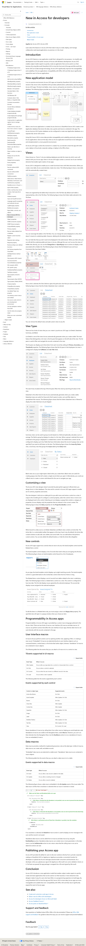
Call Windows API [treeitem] (11, 95)
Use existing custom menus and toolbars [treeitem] (14, 296)
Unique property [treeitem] (11, 284)
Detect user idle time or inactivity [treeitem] (13, 148)
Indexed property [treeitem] (11, 196)
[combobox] (11, 14)
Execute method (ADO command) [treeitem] (13, 168)
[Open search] (78, 2)
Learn (27, 12)
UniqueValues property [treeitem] (13, 288)
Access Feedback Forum (36, 901)
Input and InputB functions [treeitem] (14, 199)
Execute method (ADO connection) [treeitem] (13, 173)
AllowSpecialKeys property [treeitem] (14, 84)
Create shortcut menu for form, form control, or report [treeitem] (14, 127)
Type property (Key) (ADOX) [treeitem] (14, 279)
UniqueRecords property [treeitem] (13, 286)
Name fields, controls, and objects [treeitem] (14, 211)
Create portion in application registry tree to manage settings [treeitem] (14, 122)
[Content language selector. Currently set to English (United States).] (9, 941)
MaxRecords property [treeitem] (12, 208)
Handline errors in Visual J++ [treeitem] (14, 185)
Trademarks (69, 945)
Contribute (29, 945)
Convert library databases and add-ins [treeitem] (13, 108)
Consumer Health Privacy (47, 945)
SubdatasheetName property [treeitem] (14, 270)
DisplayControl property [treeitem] (13, 160)
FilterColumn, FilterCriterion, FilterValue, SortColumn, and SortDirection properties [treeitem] (14, 180)
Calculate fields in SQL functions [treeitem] (13, 92)
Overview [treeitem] (7, 22)
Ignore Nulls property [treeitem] (12, 187)
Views (28, 35)
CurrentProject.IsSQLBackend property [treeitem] (13, 132)
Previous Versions (14, 945)
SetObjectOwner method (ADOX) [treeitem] (13, 255)
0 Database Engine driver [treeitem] (13, 68)
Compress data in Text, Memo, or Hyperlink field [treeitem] (13, 99)
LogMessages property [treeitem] (13, 205)
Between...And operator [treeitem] (13, 88)
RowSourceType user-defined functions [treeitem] (14, 246)
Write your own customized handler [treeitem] (14, 316)
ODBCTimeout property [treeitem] (13, 224)
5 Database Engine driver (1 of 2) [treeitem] (14, 71)
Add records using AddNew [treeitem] (14, 79)
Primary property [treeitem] (11, 229)
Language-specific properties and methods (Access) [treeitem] (14, 202)
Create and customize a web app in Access (41, 894)
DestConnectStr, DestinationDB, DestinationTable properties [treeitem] (14, 142)
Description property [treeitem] (12, 138)
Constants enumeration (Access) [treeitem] (13, 103)
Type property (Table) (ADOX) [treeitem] (14, 281)
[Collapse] (20, 11)
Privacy (36, 945)
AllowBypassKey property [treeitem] (13, 81)
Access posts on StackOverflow (38, 903)
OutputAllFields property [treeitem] (13, 226)
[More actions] (81, 12)
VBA (31, 12)
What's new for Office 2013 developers (40, 896)
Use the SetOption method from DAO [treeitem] (14, 307)
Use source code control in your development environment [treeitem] (14, 302)
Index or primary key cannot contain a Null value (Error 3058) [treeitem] (14, 192)
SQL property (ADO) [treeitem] (12, 265)
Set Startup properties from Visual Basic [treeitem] (14, 250)
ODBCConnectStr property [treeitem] (14, 221)
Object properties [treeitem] (11, 219)
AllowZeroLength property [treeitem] (14, 86)
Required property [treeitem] (12, 242)
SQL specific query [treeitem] (12, 267)
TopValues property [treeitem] (12, 272)
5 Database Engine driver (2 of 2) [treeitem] (14, 76)
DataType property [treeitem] (12, 135)
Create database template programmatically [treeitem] (14, 112)
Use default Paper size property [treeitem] (13, 292)
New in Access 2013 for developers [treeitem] (13, 216)
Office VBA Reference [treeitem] (8, 18)
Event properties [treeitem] (11, 162)
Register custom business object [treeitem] (13, 237)
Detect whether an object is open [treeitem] (14, 152)
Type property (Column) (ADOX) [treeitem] (13, 276)
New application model (33, 32)
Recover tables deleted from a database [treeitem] (14, 232)
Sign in (82, 2)
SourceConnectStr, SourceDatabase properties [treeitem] (14, 262)
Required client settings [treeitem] (13, 240)
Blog (22, 945)
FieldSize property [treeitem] (12, 176)
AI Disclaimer (4, 945)
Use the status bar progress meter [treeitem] (14, 312)
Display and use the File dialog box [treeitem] (13, 157)
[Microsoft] (3, 2)
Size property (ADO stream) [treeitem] (14, 258)
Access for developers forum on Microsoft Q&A (43, 899)
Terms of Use (60, 945)
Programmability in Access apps (35, 37)
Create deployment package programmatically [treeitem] (14, 117)
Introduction (30, 30)
